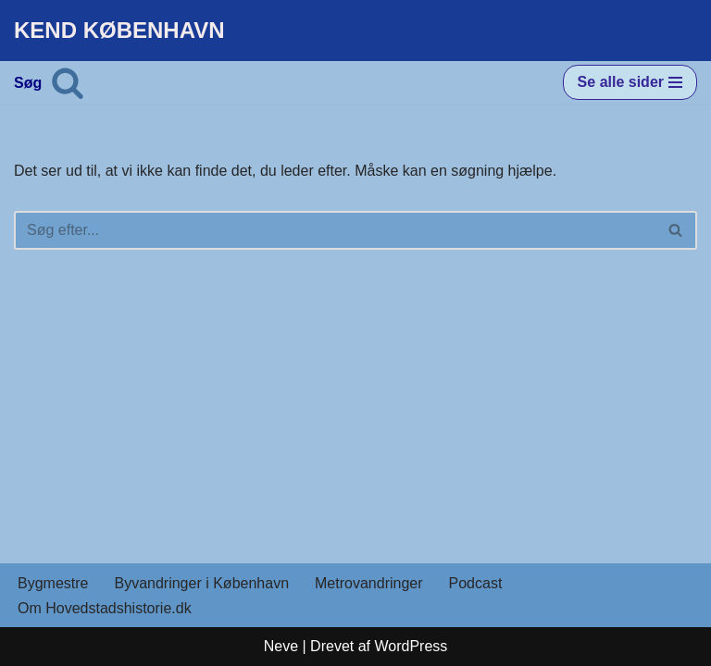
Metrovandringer (369, 583)
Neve (281, 646)
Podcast (476, 583)
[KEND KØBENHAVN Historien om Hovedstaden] (119, 30)
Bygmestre (53, 583)
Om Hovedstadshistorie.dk (105, 608)
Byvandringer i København (201, 583)
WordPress (410, 646)
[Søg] (67, 82)
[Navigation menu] (630, 82)
